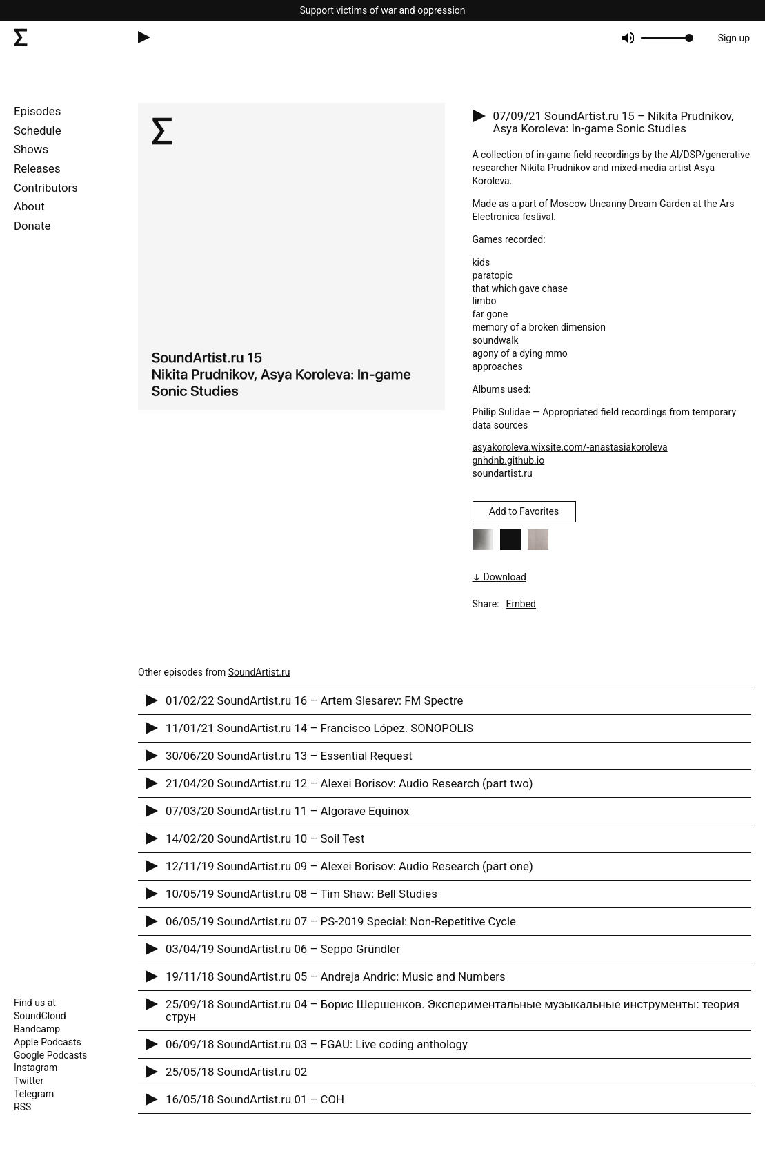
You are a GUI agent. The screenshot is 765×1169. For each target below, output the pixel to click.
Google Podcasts (50, 1055)
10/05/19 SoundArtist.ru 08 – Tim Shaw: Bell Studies (301, 894)
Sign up (734, 37)
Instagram (35, 1067)
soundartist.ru (503, 473)
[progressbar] (664, 38)
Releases (37, 168)
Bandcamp (37, 1028)
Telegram (34, 1093)
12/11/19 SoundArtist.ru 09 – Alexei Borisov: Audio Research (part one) (349, 866)
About (29, 206)
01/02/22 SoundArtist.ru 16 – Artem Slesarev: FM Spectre (314, 700)
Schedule (37, 130)
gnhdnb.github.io (509, 460)
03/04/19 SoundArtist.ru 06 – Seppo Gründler (283, 949)
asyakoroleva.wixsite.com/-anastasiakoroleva (570, 447)
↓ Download (499, 576)
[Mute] (627, 38)
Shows (31, 149)
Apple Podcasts (47, 1042)
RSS (22, 1106)
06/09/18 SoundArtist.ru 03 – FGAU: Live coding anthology (317, 1044)
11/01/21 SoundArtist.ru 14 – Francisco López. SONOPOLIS (319, 728)
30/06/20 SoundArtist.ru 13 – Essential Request (289, 756)
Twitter (28, 1080)
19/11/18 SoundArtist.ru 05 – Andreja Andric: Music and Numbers (336, 976)
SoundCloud (40, 1015)
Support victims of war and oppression (382, 10)
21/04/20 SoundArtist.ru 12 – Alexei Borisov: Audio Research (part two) (349, 783)
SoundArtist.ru (259, 672)
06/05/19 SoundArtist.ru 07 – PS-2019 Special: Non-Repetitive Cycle (341, 921)
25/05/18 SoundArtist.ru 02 (236, 1072)
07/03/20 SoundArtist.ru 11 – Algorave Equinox (287, 811)
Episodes (37, 111)
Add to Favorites (524, 511)
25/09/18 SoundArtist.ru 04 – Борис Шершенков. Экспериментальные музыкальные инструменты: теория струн (452, 1010)
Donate (32, 226)
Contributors (46, 188)
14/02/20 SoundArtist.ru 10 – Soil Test (265, 838)
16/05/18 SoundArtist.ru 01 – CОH (255, 1099)
